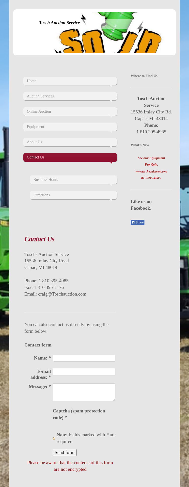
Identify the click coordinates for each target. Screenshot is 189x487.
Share (137, 222)
